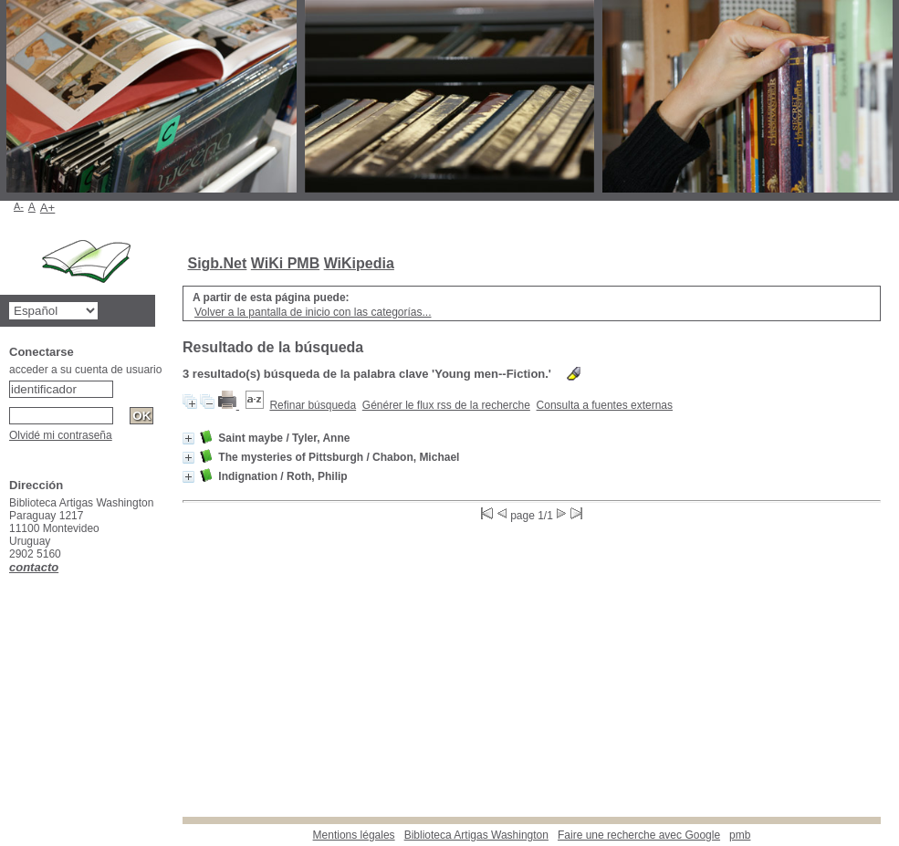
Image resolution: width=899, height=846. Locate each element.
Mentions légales (354, 835)
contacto (33, 567)
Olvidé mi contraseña (60, 435)
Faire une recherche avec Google (639, 835)
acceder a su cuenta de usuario (85, 369)
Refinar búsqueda (312, 405)
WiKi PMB (285, 263)
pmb (739, 835)
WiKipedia (359, 263)
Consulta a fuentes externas (605, 405)
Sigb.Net (216, 263)
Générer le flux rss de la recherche (446, 405)
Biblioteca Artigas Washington (476, 835)
